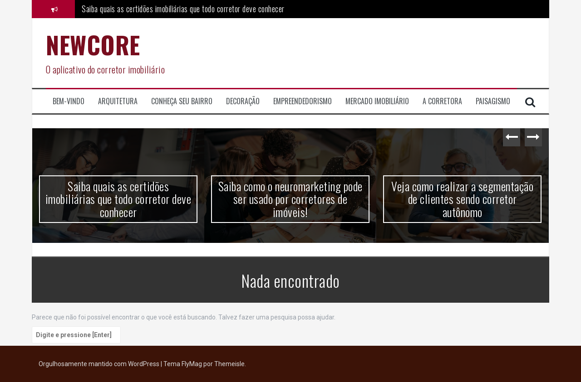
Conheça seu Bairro (181, 101)
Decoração (243, 101)
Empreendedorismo (302, 101)
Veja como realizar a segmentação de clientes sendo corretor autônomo (462, 199)
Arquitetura (118, 101)
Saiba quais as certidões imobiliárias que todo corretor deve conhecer (183, 9)
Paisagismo (493, 101)
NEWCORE (93, 44)
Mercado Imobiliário (377, 101)
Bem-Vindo (68, 101)
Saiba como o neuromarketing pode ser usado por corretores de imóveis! (290, 199)
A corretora (442, 101)
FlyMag (192, 363)
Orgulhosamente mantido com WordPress (100, 363)
